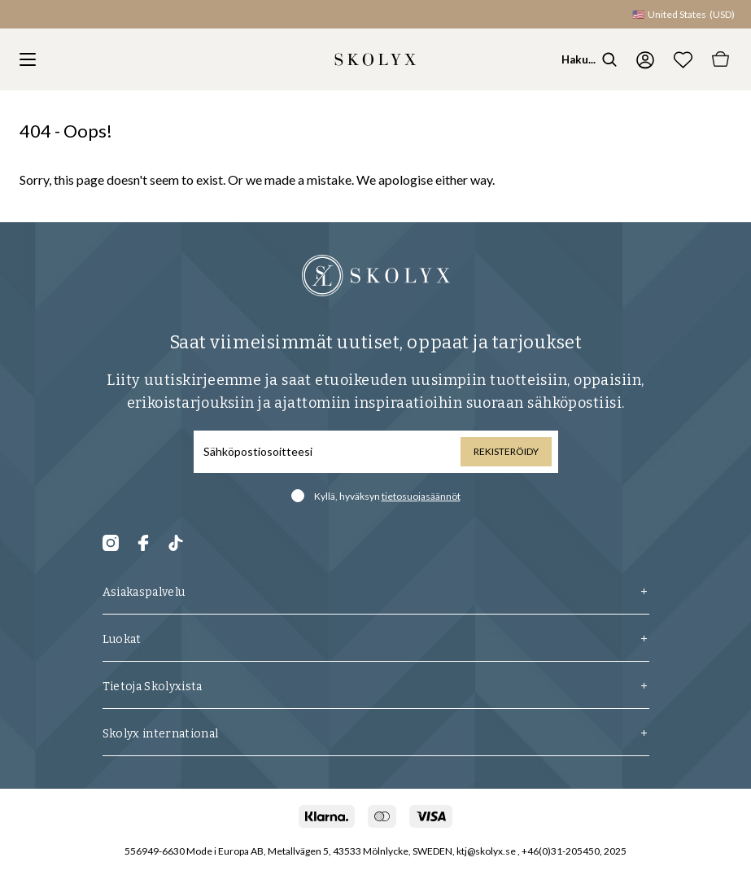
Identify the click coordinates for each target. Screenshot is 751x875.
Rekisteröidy (506, 451)
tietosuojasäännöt (421, 496)
